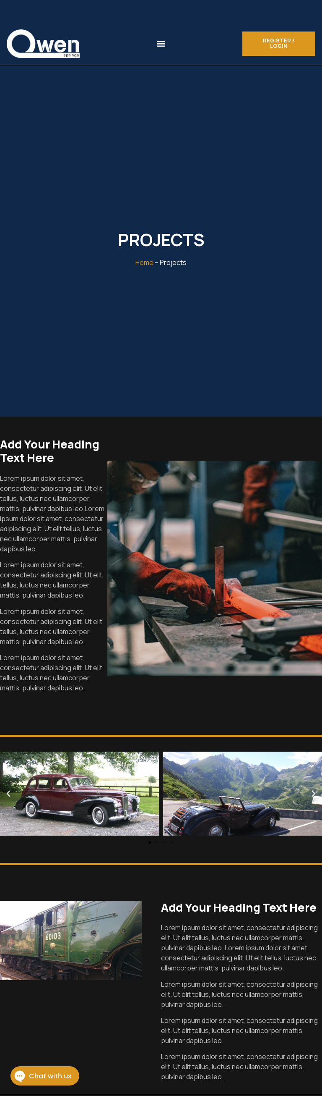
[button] (161, 43)
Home (144, 262)
